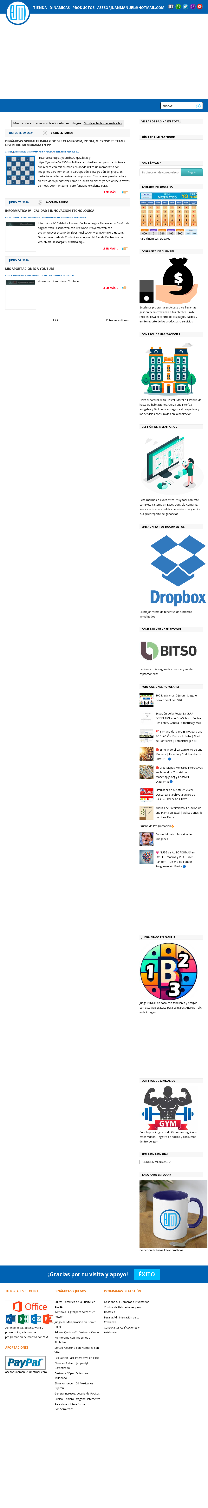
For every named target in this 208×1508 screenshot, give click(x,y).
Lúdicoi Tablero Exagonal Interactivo (77, 1399)
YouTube (200, 7)
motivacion (67, 217)
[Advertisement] (165, 902)
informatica (19, 275)
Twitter (185, 7)
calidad (23, 217)
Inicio (56, 320)
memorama (32, 152)
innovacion (34, 217)
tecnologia (73, 152)
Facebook (171, 7)
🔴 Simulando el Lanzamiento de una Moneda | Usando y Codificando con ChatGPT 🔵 (179, 754)
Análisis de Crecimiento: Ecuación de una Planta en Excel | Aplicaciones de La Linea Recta (179, 812)
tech (63, 152)
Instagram (193, 7)
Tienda (40, 7)
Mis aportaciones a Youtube (29, 269)
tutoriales (59, 275)
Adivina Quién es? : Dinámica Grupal (77, 1332)
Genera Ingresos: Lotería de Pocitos (77, 1393)
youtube (70, 275)
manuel (22, 152)
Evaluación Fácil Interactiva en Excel (77, 1358)
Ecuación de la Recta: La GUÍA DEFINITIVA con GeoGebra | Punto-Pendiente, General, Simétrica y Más (178, 718)
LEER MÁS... (110, 192)
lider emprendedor (50, 217)
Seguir (191, 172)
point (42, 152)
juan (15, 152)
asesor (8, 152)
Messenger (178, 7)
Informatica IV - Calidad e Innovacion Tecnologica (49, 211)
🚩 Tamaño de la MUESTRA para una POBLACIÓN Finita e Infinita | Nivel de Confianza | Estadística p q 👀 (179, 736)
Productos (83, 7)
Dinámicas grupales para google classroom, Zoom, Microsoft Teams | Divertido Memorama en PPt (66, 143)
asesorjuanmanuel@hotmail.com (130, 7)
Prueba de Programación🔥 (157, 826)
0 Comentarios (62, 133)
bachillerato (12, 217)
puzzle (56, 152)
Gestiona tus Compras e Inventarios (126, 1302)
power (49, 152)
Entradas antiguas (117, 320)
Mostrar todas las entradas (103, 123)
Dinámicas (59, 7)
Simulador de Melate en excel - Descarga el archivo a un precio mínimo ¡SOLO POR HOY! (175, 794)
